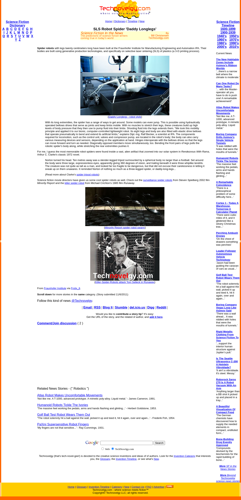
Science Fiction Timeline (227, 23)
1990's (234, 43)
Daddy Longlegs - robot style (124, 116)
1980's (222, 43)
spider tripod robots (88, 174)
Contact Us (137, 486)
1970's (234, 39)
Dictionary (120, 21)
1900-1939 (228, 32)
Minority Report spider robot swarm (125, 227)
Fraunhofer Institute (55, 288)
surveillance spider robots (157, 180)
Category (117, 486)
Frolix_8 (75, 288)
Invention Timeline (126, 458)
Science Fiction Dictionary (17, 23)
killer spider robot (74, 183)
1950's (234, 36)
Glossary (105, 458)
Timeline (132, 21)
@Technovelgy (81, 300)
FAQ (148, 486)
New (141, 21)
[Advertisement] (17, 104)
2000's (222, 46)
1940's (222, 36)
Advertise (158, 486)
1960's (222, 39)
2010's (234, 46)
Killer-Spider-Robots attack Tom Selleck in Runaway (125, 282)
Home (108, 21)
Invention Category (184, 456)
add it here (156, 316)
